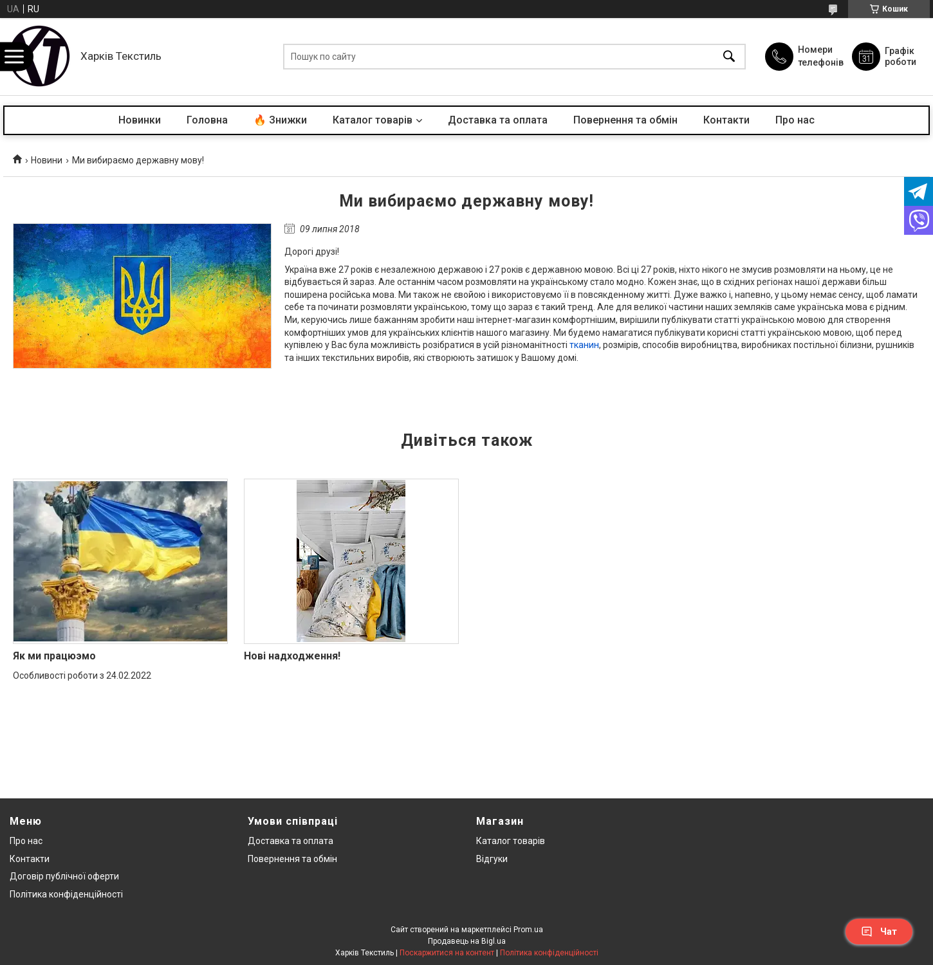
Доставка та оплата (498, 120)
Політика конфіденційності (66, 894)
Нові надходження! (292, 656)
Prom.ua (528, 929)
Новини (46, 160)
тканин (584, 345)
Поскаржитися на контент (447, 952)
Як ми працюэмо (54, 656)
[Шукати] (729, 57)
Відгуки (492, 859)
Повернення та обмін (625, 120)
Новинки (139, 120)
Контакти (726, 120)
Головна (207, 120)
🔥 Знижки (280, 120)
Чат (879, 931)
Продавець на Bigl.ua (467, 941)
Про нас (795, 120)
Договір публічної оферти (64, 876)
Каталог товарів (372, 120)
